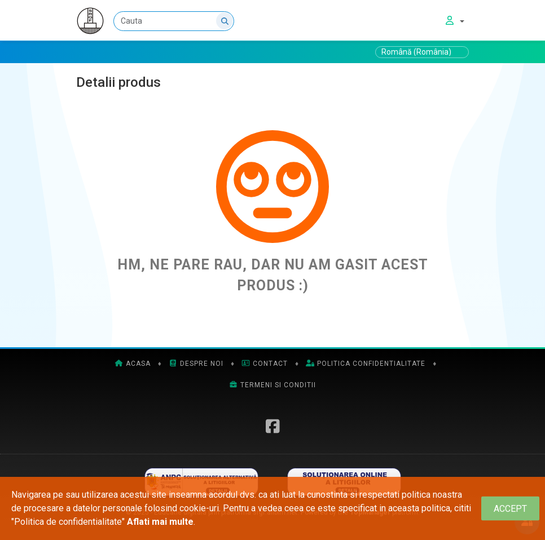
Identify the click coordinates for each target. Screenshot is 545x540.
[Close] (510, 509)
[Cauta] (173, 21)
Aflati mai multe (160, 521)
